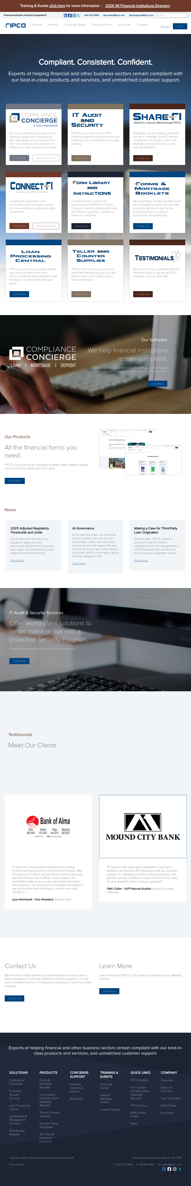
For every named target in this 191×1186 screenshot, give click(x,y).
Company (142, 24)
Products (53, 24)
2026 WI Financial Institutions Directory (137, 6)
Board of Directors (166, 1089)
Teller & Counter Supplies (50, 1114)
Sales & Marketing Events (106, 1098)
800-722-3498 (91, 15)
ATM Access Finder (138, 1114)
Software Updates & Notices (76, 1088)
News (133, 1123)
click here (57, 6)
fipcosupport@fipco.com (141, 15)
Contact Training (110, 1110)
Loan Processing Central (19, 1107)
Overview (167, 1080)
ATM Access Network (17, 1132)
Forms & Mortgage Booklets (46, 1083)
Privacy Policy (17, 1164)
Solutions (37, 24)
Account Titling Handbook (49, 1125)
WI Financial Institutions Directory (47, 1137)
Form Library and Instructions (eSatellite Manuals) (49, 1100)
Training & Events (101, 24)
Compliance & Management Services (18, 1119)
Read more (17, 560)
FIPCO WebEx (139, 1080)
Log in (180, 26)
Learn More (157, 383)
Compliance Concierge (16, 1082)
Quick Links (124, 24)
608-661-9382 (146, 1164)
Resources (76, 1099)
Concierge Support (75, 24)
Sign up (165, 26)
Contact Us (19, 158)
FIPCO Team (168, 1106)
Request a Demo (46, 158)
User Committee (171, 1098)
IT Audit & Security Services (15, 1094)
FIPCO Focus (138, 1105)
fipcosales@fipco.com (114, 15)
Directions (167, 1113)
